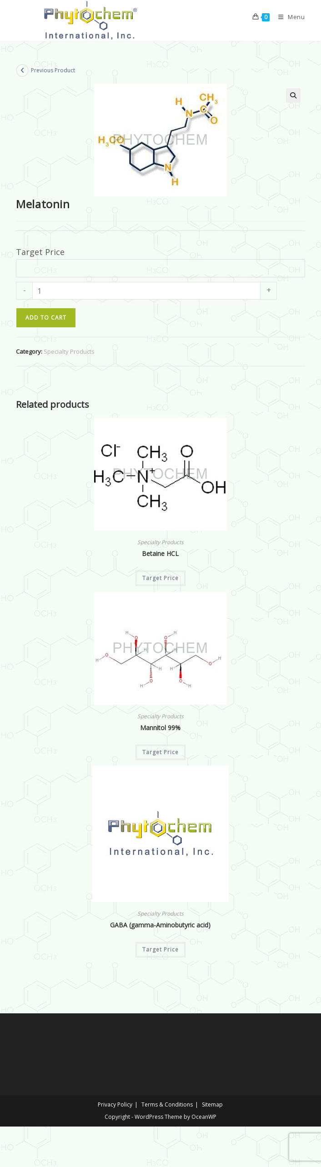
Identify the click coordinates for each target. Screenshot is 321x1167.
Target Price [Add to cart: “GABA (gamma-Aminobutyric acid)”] (160, 949)
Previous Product (53, 70)
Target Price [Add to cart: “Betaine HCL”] (160, 578)
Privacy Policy (115, 1104)
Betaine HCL (160, 553)
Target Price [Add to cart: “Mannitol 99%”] (160, 752)
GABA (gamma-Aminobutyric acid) (160, 925)
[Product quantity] (146, 291)
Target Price (40, 251)
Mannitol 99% (160, 727)
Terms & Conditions (167, 1104)
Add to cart (45, 317)
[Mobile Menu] (288, 17)
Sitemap (212, 1104)
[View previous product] (22, 70)
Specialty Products (69, 351)
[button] (293, 95)
